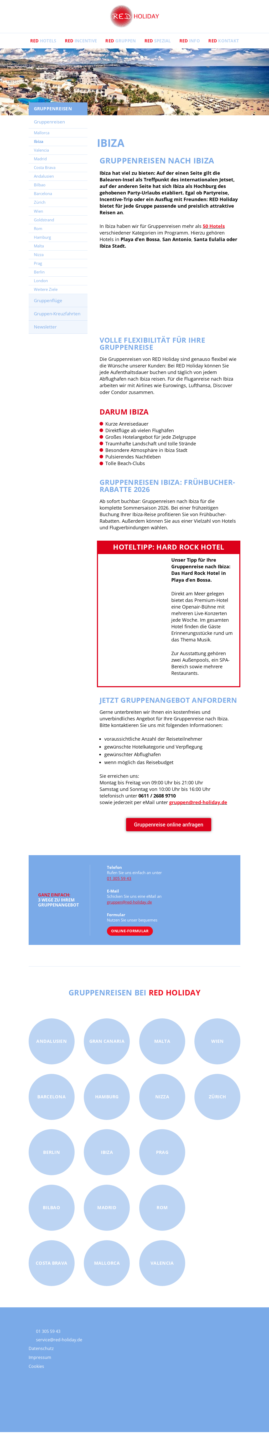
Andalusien (44, 184)
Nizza (39, 262)
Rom (38, 236)
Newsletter (45, 335)
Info (189, 49)
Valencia (41, 158)
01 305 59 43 (119, 886)
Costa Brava (44, 175)
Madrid (40, 166)
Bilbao (39, 192)
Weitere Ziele (46, 297)
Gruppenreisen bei (134, 1000)
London (41, 288)
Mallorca (41, 140)
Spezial (157, 49)
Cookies (36, 1374)
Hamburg (42, 245)
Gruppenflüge (48, 308)
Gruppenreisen (49, 130)
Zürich (39, 210)
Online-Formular (129, 938)
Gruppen (120, 49)
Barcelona (43, 201)
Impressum (40, 1365)
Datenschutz (41, 1356)
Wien (38, 218)
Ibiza (38, 149)
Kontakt (223, 49)
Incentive (81, 49)
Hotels (43, 49)
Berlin (39, 279)
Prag (38, 271)
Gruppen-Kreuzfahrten (57, 321)
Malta (39, 253)
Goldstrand (44, 227)
